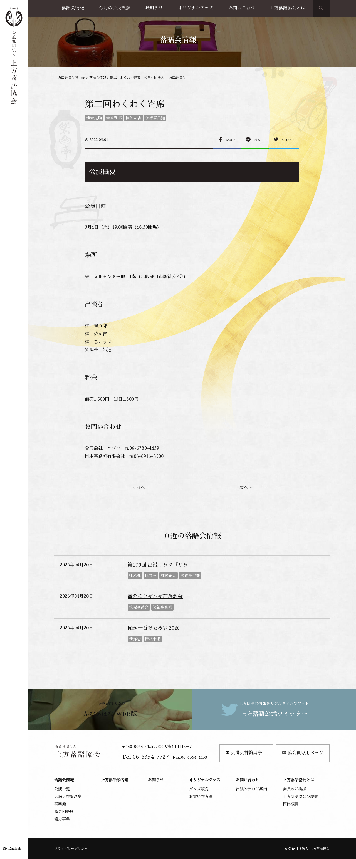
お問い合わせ (241, 8)
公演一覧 (62, 789)
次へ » (245, 488)
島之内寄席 (64, 811)
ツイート (288, 140)
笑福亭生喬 (190, 575)
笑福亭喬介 (139, 607)
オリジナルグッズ (195, 8)
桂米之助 (94, 118)
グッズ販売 (199, 789)
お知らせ (154, 8)
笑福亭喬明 (162, 607)
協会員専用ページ (302, 752)
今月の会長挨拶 (114, 8)
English (14, 848)
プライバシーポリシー (71, 848)
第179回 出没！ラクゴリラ (158, 564)
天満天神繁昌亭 (243, 752)
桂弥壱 (135, 639)
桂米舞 (135, 575)
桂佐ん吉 (133, 118)
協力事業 (62, 819)
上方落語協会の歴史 (300, 796)
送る (257, 140)
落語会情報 (73, 8)
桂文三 (151, 575)
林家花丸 (168, 575)
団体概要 (290, 804)
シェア (231, 140)
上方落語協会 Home (69, 77)
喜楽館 (60, 804)
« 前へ (138, 488)
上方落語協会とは (287, 8)
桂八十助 (152, 639)
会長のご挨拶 (294, 789)
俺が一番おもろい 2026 (154, 628)
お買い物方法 (200, 796)
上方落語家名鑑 (114, 780)
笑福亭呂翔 (155, 118)
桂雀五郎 (114, 118)
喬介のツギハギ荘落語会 (155, 596)
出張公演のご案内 (251, 789)
